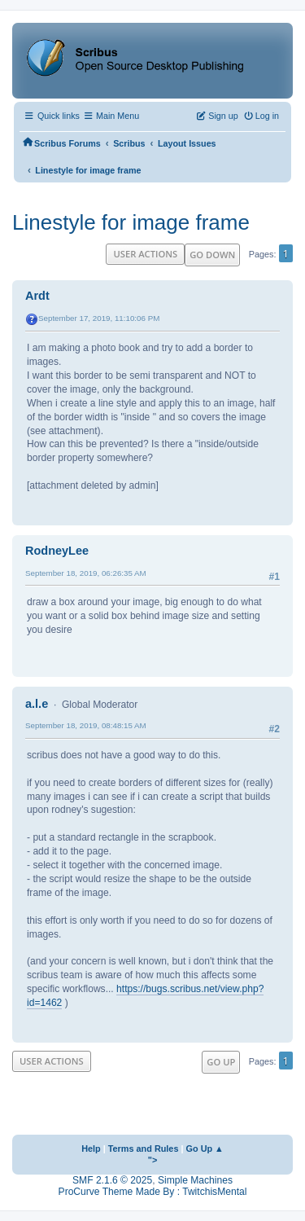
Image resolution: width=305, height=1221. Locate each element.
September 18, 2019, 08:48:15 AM (85, 725)
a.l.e (36, 703)
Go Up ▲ (205, 1148)
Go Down (212, 254)
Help (91, 1148)
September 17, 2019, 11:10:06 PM (98, 318)
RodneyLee (57, 550)
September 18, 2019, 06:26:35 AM (85, 573)
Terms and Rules (143, 1148)
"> (153, 1160)
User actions (145, 254)
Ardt (37, 295)
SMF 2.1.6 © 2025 (112, 1180)
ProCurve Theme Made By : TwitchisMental (153, 1191)
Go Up (221, 1062)
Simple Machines (195, 1180)
